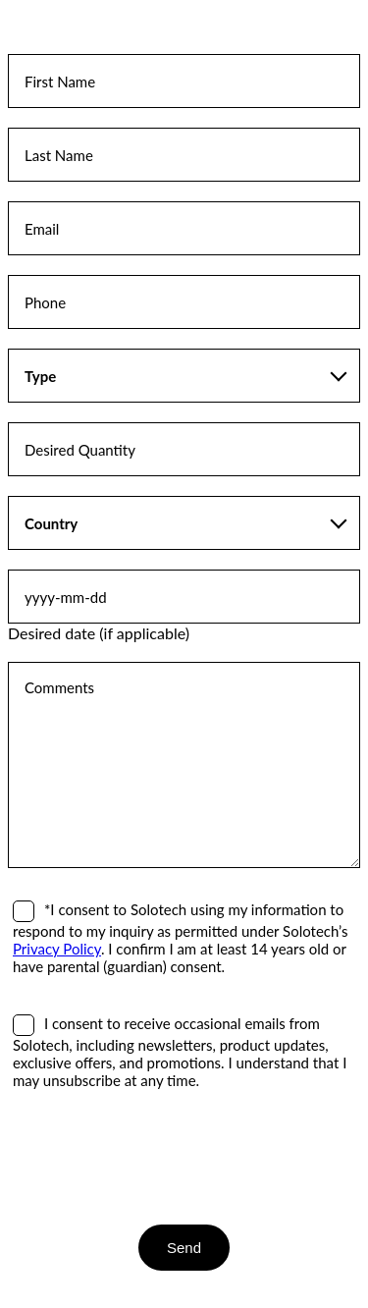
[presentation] (157, 1156)
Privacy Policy (57, 948)
